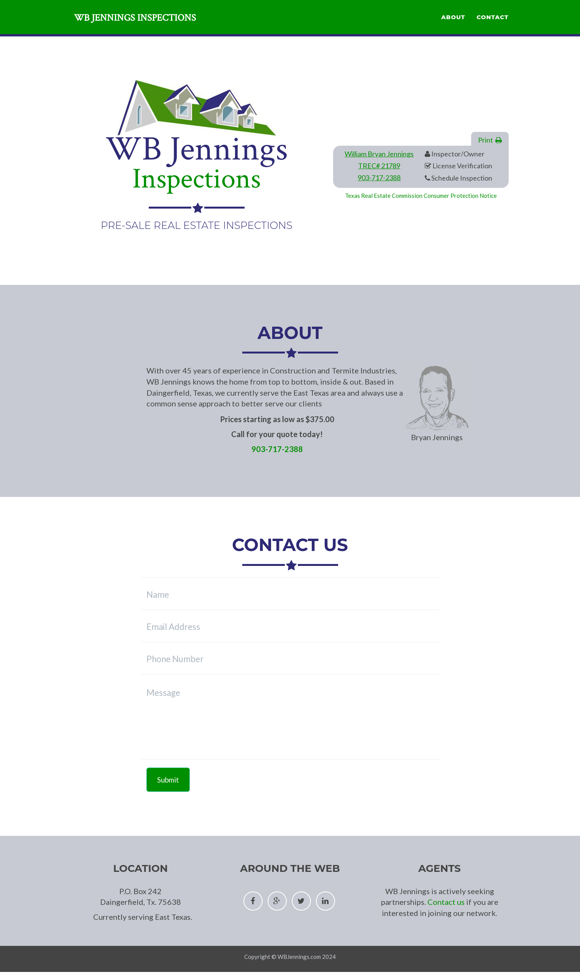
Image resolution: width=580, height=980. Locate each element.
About (453, 21)
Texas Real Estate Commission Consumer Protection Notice (421, 195)
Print (490, 140)
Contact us (446, 901)
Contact (492, 21)
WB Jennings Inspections (144, 22)
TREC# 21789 (379, 165)
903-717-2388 (379, 177)
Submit (168, 779)
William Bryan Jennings (379, 154)
